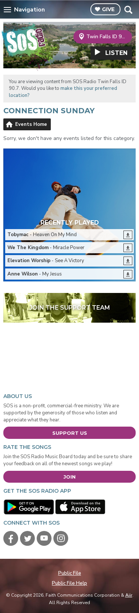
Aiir (128, 595)
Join (69, 477)
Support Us (69, 433)
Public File (69, 573)
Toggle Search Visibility (128, 9)
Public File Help (69, 583)
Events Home (31, 124)
